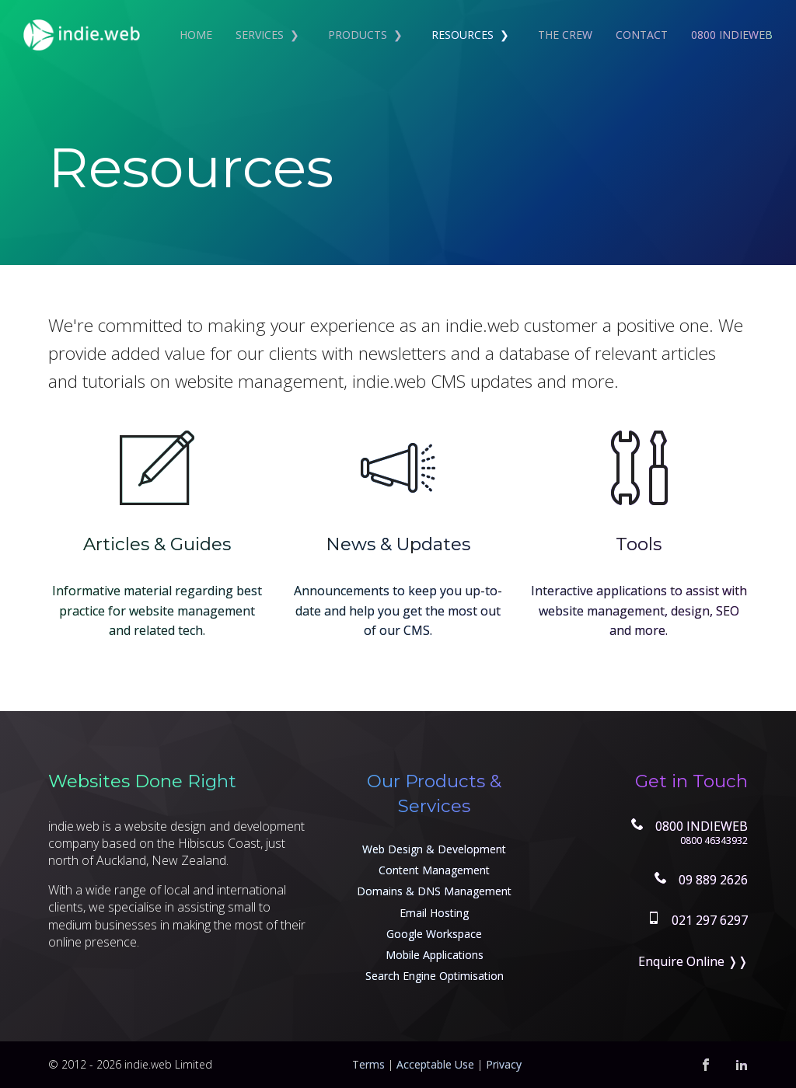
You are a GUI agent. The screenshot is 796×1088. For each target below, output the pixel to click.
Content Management (434, 870)
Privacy (504, 1064)
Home (196, 34)
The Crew (565, 34)
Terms (368, 1064)
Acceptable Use (435, 1064)
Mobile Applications (435, 954)
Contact (642, 34)
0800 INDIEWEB (732, 34)
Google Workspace (434, 933)
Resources (462, 34)
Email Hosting (434, 912)
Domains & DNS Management (434, 891)
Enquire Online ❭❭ (693, 961)
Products (357, 34)
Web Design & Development (434, 849)
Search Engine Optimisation (434, 975)
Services (260, 34)
